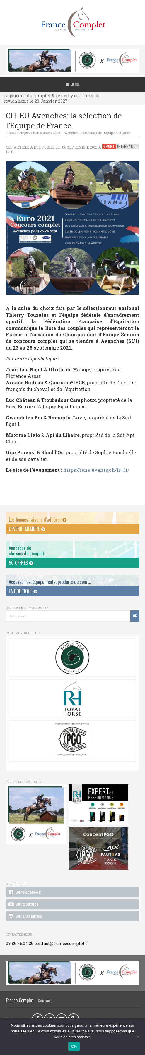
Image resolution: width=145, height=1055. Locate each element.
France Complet (18, 132)
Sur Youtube (23, 904)
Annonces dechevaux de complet (26, 550)
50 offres (21, 562)
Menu (72, 84)
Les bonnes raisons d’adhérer (37, 519)
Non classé (41, 132)
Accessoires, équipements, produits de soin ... (50, 581)
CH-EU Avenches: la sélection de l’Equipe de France (92, 132)
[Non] (138, 1036)
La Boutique (23, 591)
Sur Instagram (25, 916)
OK (74, 1046)
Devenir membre (27, 528)
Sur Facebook (24, 892)
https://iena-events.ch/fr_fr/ (96, 470)
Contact (45, 1000)
